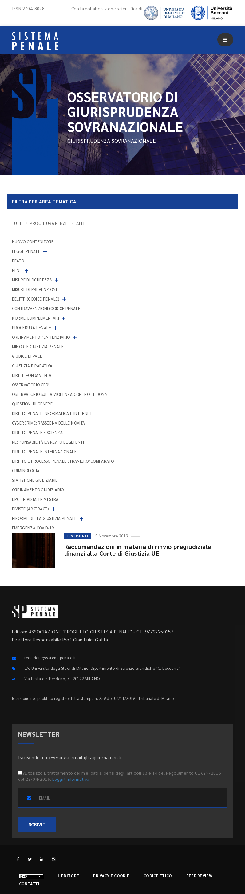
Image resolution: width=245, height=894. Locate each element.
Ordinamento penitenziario (41, 337)
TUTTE (18, 223)
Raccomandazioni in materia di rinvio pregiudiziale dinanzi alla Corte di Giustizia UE (137, 549)
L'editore (68, 875)
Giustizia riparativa (32, 365)
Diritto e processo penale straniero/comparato (63, 461)
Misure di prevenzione (35, 289)
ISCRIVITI (37, 824)
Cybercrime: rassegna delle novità (48, 422)
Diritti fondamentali (33, 375)
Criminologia (26, 470)
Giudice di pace (27, 356)
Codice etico (158, 875)
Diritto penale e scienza (37, 432)
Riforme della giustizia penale (44, 518)
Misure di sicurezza (32, 279)
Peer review (199, 875)
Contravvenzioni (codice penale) (47, 308)
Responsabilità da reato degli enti (48, 442)
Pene (17, 270)
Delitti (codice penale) (36, 298)
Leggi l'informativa (70, 779)
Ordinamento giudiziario (38, 489)
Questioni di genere (32, 403)
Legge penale (26, 251)
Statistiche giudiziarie (35, 480)
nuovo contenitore (33, 241)
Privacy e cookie (111, 875)
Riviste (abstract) (30, 508)
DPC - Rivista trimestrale (37, 499)
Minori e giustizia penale (38, 346)
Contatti (29, 883)
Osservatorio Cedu (31, 384)
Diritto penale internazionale (44, 451)
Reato (18, 260)
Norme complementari (35, 318)
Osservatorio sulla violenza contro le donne (61, 394)
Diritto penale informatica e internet (52, 413)
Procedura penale (50, 223)
